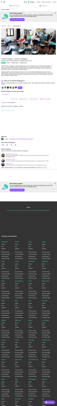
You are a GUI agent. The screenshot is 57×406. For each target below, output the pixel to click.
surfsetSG (23, 99)
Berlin (3, 399)
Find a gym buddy (5, 254)
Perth (3, 300)
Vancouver (4, 241)
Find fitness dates (5, 258)
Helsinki (44, 359)
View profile (12, 139)
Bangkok (31, 399)
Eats (2, 246)
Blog (38, 2)
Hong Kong (18, 359)
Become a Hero (46, 2)
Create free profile (17, 19)
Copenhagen (32, 379)
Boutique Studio (23, 62)
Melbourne (18, 320)
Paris (16, 300)
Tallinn (44, 241)
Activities (3, 248)
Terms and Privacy (21, 210)
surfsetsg (34, 99)
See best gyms (4, 256)
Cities (33, 2)
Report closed (45, 99)
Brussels (44, 379)
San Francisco (19, 281)
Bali (43, 399)
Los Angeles (45, 320)
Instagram (33, 210)
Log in (54, 2)
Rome (30, 281)
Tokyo (30, 241)
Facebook (28, 210)
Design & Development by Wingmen (43, 210)
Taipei (3, 261)
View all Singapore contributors (25, 139)
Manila (30, 320)
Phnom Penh (45, 281)
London (3, 340)
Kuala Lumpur (46, 340)
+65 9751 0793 (14, 99)
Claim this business (8, 102)
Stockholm (31, 261)
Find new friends (5, 252)
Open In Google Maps (8, 110)
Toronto (17, 241)
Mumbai (3, 320)
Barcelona (18, 399)
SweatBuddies (15, 6)
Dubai (3, 379)
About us (11, 210)
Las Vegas (31, 340)
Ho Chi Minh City (33, 359)
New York (44, 300)
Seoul (3, 281)
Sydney (17, 261)
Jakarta (3, 359)
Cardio (8, 62)
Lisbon (17, 340)
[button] (28, 42)
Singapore (45, 261)
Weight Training (15, 62)
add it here (43, 167)
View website (5, 94)
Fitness (3, 62)
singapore (3, 25)
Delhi (16, 379)
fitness (9, 25)
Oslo (29, 300)
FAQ (8, 210)
